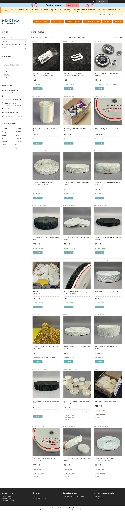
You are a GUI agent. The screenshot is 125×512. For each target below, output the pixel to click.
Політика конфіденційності (80, 509)
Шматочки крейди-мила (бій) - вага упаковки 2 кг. (75, 129)
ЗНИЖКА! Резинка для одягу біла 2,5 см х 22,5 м (77, 459)
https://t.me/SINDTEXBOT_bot (14, 116)
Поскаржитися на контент (65, 509)
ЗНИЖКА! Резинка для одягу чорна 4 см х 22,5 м (46, 238)
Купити (38, 88)
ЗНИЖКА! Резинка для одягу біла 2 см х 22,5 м (76, 238)
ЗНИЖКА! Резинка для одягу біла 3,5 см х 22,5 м (108, 293)
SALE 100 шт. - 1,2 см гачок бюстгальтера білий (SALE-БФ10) (74, 74)
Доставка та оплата (91, 21)
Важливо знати (6, 496)
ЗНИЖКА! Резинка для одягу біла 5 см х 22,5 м (107, 347)
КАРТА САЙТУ (57, 21)
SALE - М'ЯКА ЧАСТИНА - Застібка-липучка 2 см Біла (44, 459)
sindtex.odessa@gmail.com (13, 112)
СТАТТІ (4, 48)
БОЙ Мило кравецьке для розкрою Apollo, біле (44, 293)
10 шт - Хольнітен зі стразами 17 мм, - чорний (107, 74)
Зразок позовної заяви (39, 498)
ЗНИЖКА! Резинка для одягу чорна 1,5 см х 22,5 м (108, 238)
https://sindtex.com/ (10, 109)
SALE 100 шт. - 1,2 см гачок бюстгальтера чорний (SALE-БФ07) (44, 74)
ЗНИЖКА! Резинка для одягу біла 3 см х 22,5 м (76, 183)
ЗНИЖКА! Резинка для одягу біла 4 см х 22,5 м (107, 183)
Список (121, 37)
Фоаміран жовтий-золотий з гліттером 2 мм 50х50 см (46, 347)
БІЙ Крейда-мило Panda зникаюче (105, 401)
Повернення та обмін (8, 500)
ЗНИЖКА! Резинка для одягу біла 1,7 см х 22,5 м (77, 347)
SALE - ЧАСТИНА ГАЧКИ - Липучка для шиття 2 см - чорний (76, 293)
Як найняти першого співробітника (73, 496)
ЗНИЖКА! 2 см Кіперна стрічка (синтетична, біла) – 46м (42, 183)
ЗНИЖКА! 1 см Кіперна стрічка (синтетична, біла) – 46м (104, 459)
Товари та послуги (73, 21)
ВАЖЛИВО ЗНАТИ (41, 21)
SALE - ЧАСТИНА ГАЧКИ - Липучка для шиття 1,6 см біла (107, 129)
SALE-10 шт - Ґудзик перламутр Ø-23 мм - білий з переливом (77, 402)
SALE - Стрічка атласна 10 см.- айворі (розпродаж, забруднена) (45, 129)
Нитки (34, 496)
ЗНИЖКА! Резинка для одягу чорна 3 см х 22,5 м (46, 402)
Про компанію (98, 498)
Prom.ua (71, 507)
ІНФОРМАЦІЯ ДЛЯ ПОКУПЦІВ (11, 44)
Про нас (106, 21)
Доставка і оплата (7, 498)
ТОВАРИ (4, 41)
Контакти (118, 21)
